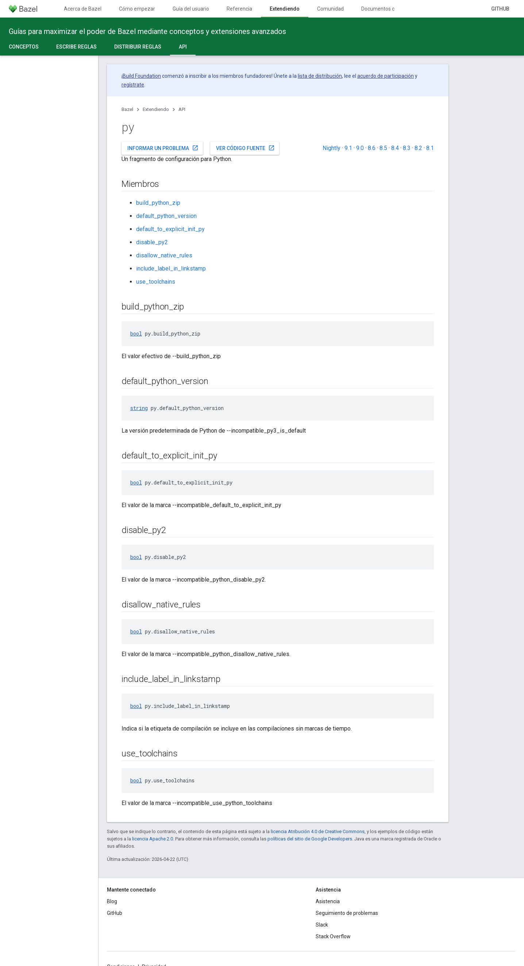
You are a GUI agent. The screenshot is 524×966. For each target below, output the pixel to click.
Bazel (127, 109)
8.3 (407, 148)
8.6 (371, 148)
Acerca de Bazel (82, 9)
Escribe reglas (76, 47)
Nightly (331, 148)
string (139, 408)
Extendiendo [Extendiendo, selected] (285, 9)
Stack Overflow (333, 936)
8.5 (383, 148)
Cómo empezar (137, 9)
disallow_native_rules (164, 255)
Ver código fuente (245, 148)
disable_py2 (152, 242)
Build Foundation (142, 76)
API (181, 109)
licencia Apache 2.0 (152, 839)
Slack (322, 925)
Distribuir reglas (137, 47)
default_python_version (166, 215)
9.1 (348, 148)
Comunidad (330, 9)
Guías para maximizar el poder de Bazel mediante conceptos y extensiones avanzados (147, 31)
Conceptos (24, 47)
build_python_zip (158, 202)
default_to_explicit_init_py (170, 229)
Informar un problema (163, 148)
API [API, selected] (183, 47)
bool (136, 333)
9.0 (360, 148)
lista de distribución (320, 76)
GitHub (500, 9)
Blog (112, 901)
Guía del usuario (191, 9)
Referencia (239, 9)
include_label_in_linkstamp (171, 268)
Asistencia (328, 901)
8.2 (418, 148)
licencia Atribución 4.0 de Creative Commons (318, 831)
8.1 (430, 148)
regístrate (133, 85)
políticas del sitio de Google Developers (309, 839)
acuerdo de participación (385, 76)
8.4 (395, 148)
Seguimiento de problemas (347, 913)
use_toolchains (155, 281)
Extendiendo (156, 109)
